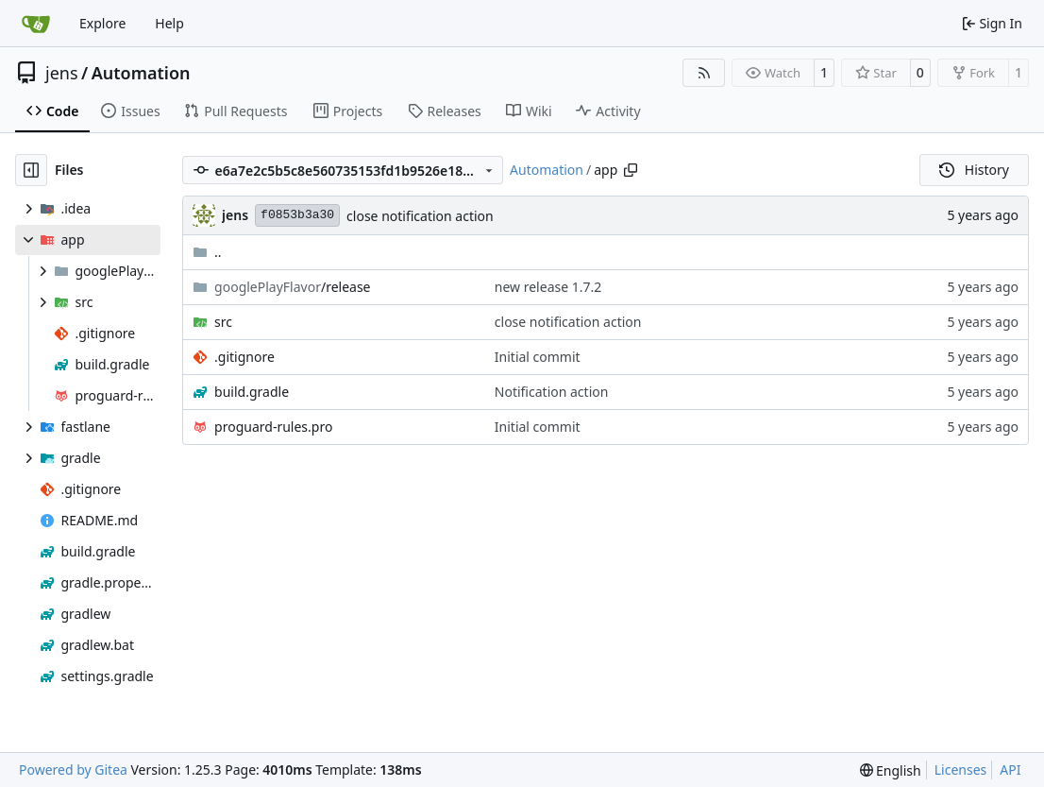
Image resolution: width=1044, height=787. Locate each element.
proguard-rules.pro (273, 427)
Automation (141, 72)
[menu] (890, 770)
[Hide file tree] (31, 170)
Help (169, 23)
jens (61, 72)
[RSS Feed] (704, 73)
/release (292, 287)
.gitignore (244, 357)
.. (207, 252)
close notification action (420, 216)
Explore (102, 23)
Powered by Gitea (73, 769)
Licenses (961, 769)
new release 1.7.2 (548, 287)
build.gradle (251, 392)
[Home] (35, 24)
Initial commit (538, 357)
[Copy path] (630, 170)
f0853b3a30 (297, 215)
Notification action (552, 392)
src (223, 322)
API (1010, 769)
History (974, 170)
